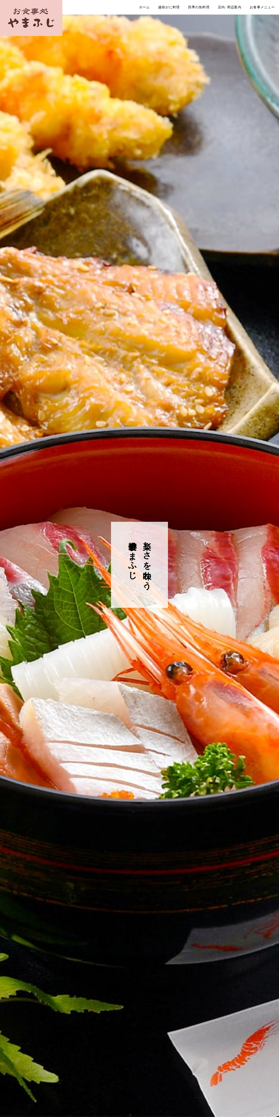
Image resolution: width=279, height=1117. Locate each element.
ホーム (144, 7)
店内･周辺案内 (229, 7)
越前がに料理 (169, 7)
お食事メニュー (262, 7)
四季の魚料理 (199, 7)
